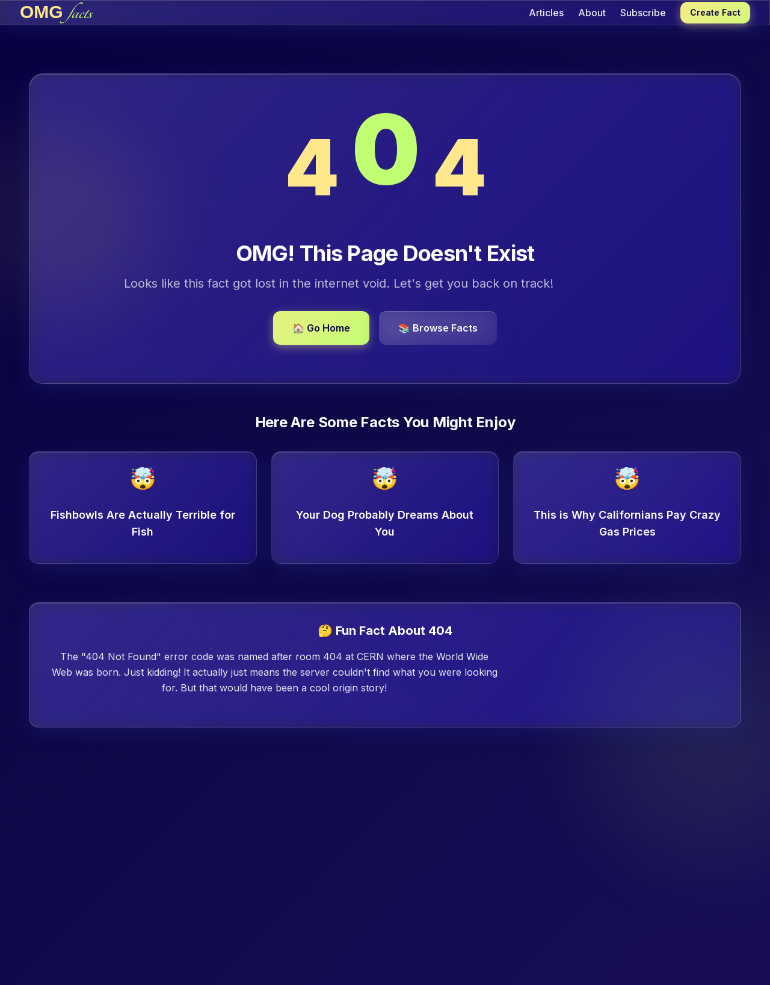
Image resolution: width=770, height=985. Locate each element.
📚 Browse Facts (438, 328)
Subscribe (643, 13)
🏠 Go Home (321, 328)
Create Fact (715, 12)
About (592, 13)
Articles (546, 13)
